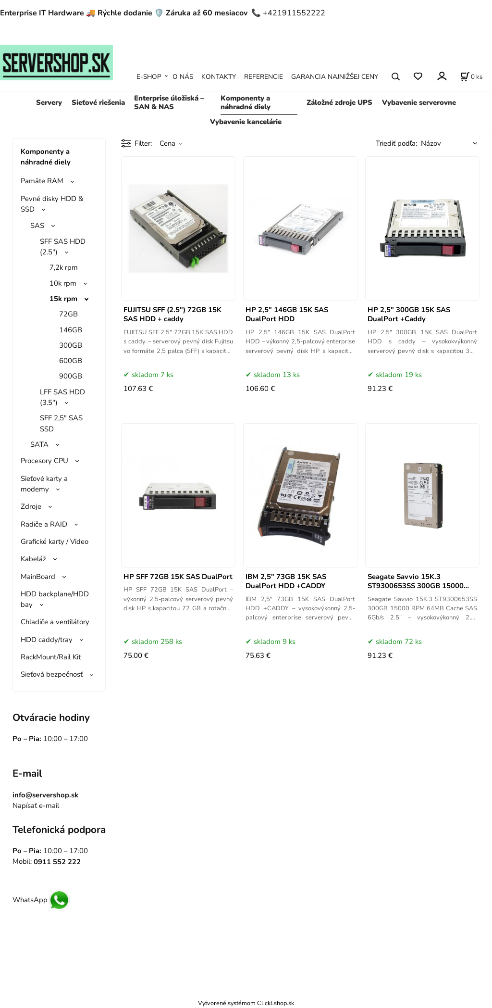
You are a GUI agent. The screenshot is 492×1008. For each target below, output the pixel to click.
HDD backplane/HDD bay (55, 599)
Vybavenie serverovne (419, 102)
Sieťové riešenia (98, 102)
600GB (70, 360)
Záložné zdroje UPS (339, 102)
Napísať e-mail (35, 805)
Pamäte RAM (42, 181)
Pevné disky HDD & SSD (52, 204)
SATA (39, 444)
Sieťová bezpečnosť (52, 674)
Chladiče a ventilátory (55, 622)
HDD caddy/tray (47, 639)
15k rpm (63, 298)
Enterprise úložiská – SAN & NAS (169, 102)
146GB (70, 330)
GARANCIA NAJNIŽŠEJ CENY (334, 76)
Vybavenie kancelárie (246, 121)
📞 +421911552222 (288, 13)
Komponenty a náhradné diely (246, 102)
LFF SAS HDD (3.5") (62, 397)
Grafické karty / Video (54, 541)
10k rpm (62, 283)
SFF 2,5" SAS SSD (61, 423)
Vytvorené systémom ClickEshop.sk (246, 1003)
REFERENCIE (263, 76)
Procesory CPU (44, 461)
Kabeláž (33, 559)
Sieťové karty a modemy (44, 484)
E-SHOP (148, 76)
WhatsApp (41, 900)
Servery (49, 102)
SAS (37, 225)
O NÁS (182, 76)
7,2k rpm (63, 267)
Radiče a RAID (44, 524)
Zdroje (31, 506)
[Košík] (471, 76)
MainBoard (38, 576)
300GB (70, 345)
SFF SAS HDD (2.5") (63, 247)
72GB (68, 314)
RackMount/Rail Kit (51, 657)
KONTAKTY (218, 76)
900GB (70, 376)
